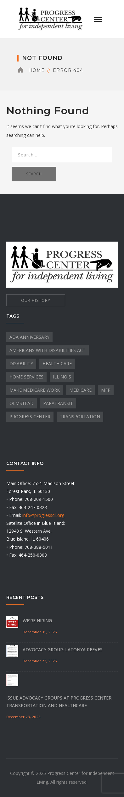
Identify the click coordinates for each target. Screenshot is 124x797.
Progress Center (29, 416)
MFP (105, 390)
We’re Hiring (37, 621)
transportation (80, 416)
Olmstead (21, 403)
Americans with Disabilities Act (47, 350)
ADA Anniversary (29, 337)
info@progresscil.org (43, 515)
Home (36, 70)
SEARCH (34, 174)
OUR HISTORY (35, 300)
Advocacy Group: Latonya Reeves (63, 650)
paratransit (58, 403)
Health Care (57, 363)
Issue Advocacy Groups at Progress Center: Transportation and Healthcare (59, 701)
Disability (21, 363)
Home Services (26, 377)
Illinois (62, 377)
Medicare (80, 390)
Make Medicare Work (34, 390)
